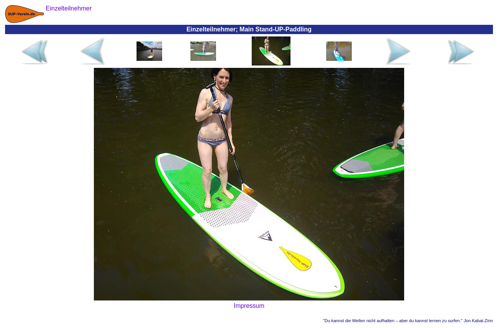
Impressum (248, 305)
